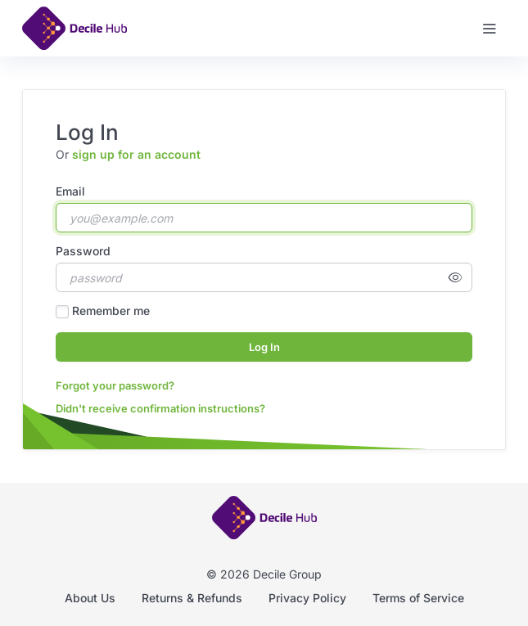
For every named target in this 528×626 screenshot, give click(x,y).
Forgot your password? (115, 385)
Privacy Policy (307, 598)
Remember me (111, 311)
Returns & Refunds (192, 598)
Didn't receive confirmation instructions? (160, 408)
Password (83, 251)
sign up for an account (136, 154)
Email (70, 191)
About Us (90, 598)
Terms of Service (418, 598)
